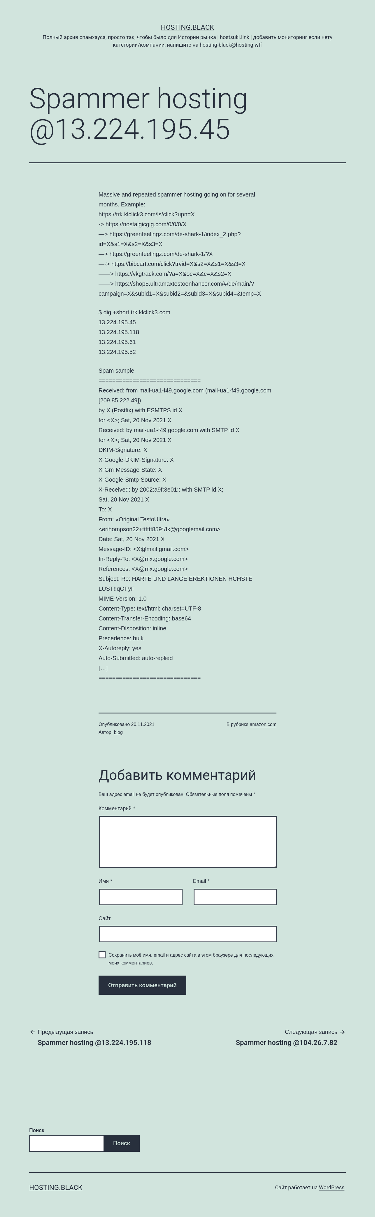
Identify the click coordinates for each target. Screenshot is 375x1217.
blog (118, 732)
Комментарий (117, 808)
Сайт (105, 918)
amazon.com (263, 724)
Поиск (37, 1130)
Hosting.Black (187, 27)
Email (201, 881)
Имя (105, 881)
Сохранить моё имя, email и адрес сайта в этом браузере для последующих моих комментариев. (191, 959)
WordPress (331, 1187)
